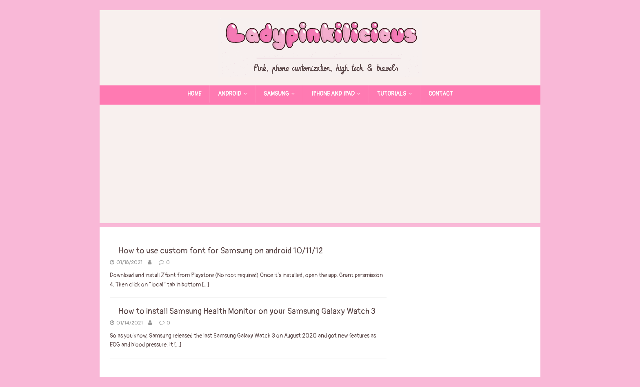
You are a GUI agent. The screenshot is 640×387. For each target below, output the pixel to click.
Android (229, 93)
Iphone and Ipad (333, 93)
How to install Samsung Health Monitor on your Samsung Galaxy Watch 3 (247, 311)
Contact (441, 93)
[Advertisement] (320, 166)
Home (194, 93)
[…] (205, 284)
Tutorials (391, 93)
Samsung (276, 93)
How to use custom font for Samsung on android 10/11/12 (220, 251)
